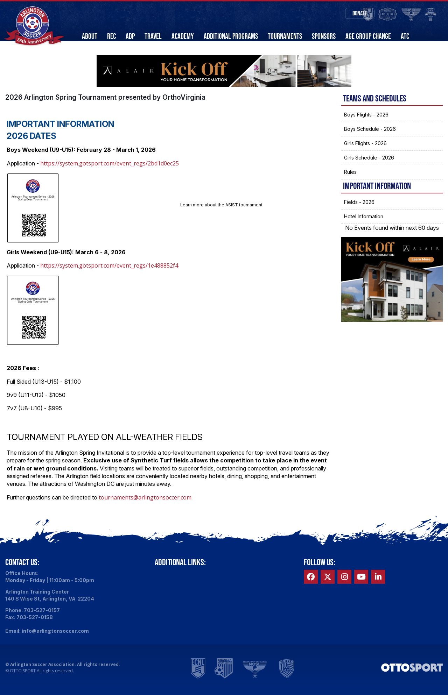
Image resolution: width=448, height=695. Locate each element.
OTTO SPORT (23, 678)
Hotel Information (363, 224)
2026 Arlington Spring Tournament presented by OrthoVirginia (105, 104)
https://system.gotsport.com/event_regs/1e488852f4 (109, 273)
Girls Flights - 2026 (365, 151)
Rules (350, 179)
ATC (405, 36)
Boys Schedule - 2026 (370, 136)
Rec (111, 36)
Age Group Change (368, 36)
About (89, 36)
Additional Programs (231, 36)
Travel (153, 36)
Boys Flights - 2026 (366, 122)
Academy (183, 36)
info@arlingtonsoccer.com (55, 638)
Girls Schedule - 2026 (369, 165)
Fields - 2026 (359, 209)
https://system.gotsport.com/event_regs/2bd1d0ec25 (109, 171)
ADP (130, 36)
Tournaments (285, 36)
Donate (342, 14)
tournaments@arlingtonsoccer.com (145, 505)
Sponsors (324, 36)
